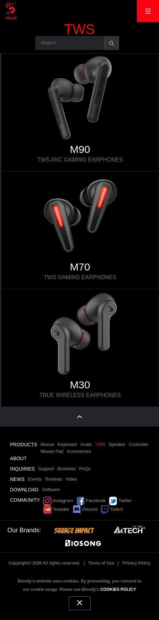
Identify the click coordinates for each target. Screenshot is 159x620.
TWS (100, 444)
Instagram (58, 500)
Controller (138, 444)
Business (66, 468)
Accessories (79, 451)
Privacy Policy (136, 563)
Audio (86, 444)
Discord (85, 509)
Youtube (56, 509)
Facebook (91, 500)
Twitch (112, 509)
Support (46, 468)
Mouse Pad (52, 451)
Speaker (117, 444)
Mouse (47, 444)
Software (50, 489)
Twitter (120, 500)
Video (71, 479)
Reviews (53, 479)
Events (35, 479)
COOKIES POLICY (118, 589)
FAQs (85, 468)
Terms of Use (101, 563)
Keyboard (67, 444)
